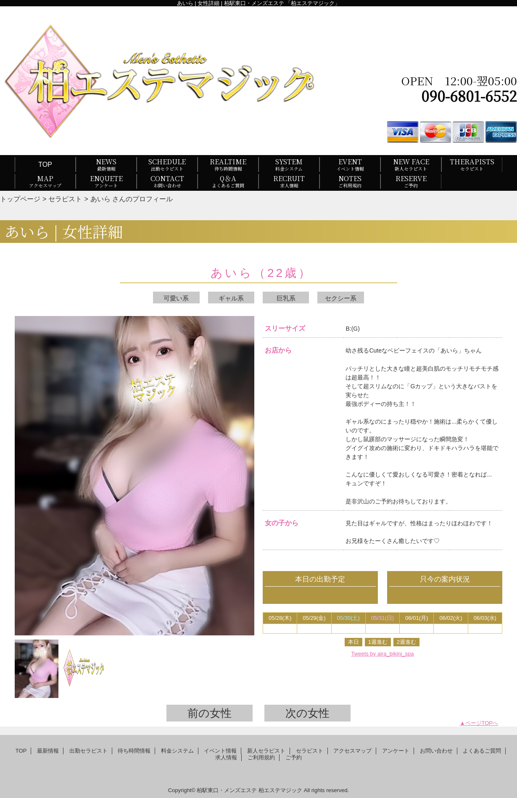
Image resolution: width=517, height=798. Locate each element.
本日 (353, 642)
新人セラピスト (266, 751)
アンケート (395, 751)
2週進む (406, 642)
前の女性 (209, 713)
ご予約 (293, 757)
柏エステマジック (280, 790)
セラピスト (65, 199)
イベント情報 (220, 751)
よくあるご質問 (482, 751)
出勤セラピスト (88, 751)
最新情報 (48, 751)
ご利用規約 (261, 757)
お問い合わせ (436, 751)
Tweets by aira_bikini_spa (382, 654)
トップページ (20, 199)
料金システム (177, 751)
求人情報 (226, 757)
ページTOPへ (482, 723)
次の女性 (307, 713)
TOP (45, 164)
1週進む (378, 642)
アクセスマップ (352, 751)
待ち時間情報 (134, 751)
